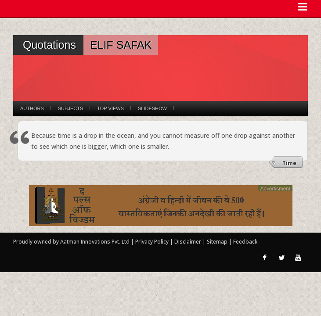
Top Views (110, 108)
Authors (32, 108)
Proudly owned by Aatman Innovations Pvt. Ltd (71, 241)
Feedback (245, 241)
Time (289, 163)
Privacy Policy (152, 241)
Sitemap (218, 241)
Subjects (70, 108)
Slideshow (152, 108)
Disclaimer (187, 241)
